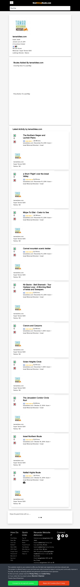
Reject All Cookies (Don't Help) (54, 583)
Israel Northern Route (32, 436)
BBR (52, 547)
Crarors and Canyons (32, 325)
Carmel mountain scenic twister (37, 248)
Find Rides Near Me (13, 548)
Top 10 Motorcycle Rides (25, 549)
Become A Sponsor (38, 576)
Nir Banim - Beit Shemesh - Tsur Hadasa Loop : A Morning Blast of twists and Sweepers (37, 287)
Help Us (24, 563)
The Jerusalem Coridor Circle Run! (36, 399)
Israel (42, 145)
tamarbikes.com (28, 143)
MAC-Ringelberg (39, 561)
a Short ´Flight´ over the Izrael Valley (36, 175)
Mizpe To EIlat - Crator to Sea (36, 212)
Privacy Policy (33, 574)
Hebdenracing (38, 547)
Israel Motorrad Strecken (31, 145)
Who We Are (26, 558)
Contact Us (25, 561)
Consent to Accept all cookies (23, 583)
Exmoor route (44, 563)
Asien (49, 143)
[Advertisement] (40, 80)
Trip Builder (25, 556)
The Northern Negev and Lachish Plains (34, 136)
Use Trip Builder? (13, 553)
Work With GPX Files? (13, 557)
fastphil (36, 552)
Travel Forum (26, 554)
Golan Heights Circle (32, 361)
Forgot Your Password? (14, 562)
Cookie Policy (45, 574)
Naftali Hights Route (32, 472)
